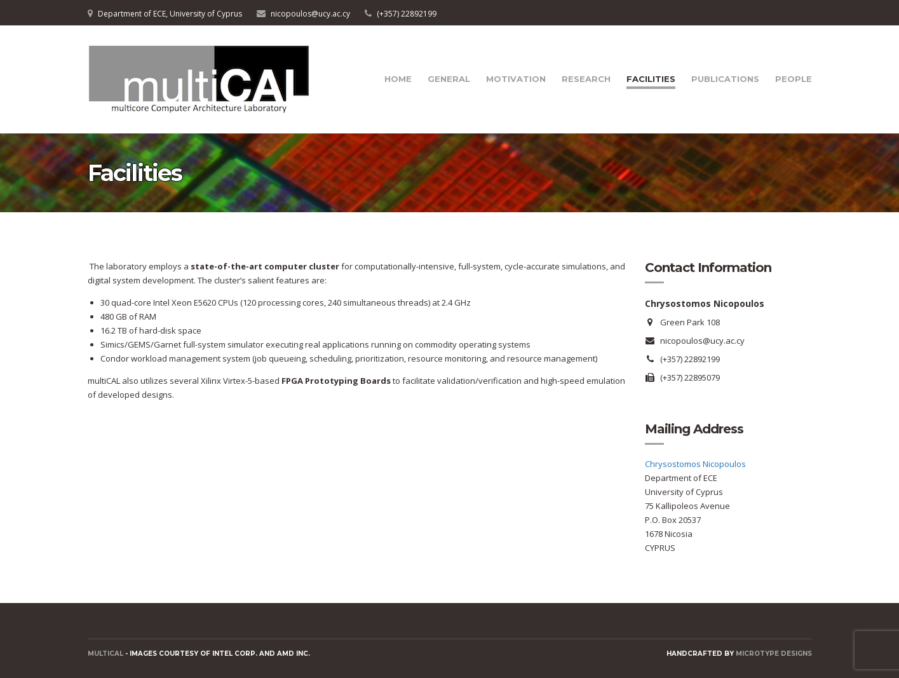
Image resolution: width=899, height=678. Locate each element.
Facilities (650, 79)
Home (398, 79)
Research (586, 79)
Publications (725, 79)
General (449, 79)
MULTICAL (105, 653)
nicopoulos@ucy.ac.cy (310, 13)
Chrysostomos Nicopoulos (695, 464)
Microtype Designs (774, 653)
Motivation (516, 79)
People (793, 79)
